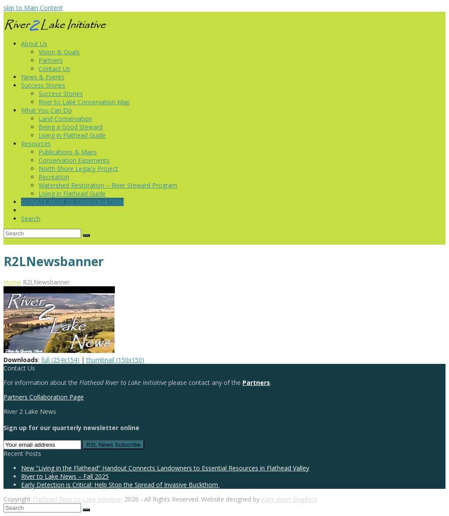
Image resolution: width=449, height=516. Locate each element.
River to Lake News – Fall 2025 (65, 476)
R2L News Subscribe (113, 444)
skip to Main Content (33, 8)
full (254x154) (60, 360)
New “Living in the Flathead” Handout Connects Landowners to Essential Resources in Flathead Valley (165, 468)
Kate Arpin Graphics (289, 499)
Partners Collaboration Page (44, 397)
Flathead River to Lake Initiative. (77, 499)
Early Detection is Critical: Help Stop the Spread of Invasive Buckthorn (120, 484)
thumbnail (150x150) (115, 360)
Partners (256, 382)
